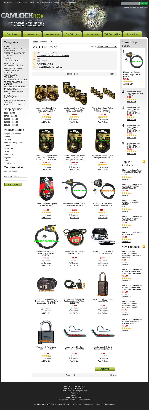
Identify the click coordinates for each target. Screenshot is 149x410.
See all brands (9, 163)
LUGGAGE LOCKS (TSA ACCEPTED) (53, 56)
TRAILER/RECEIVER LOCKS (49, 67)
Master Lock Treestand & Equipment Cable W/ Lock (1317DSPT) (74, 301)
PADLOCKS (42, 61)
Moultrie (7, 137)
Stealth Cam (8, 149)
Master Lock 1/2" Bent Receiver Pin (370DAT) (74, 348)
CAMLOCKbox (22, 16)
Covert (6, 152)
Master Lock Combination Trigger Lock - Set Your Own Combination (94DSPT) (46, 301)
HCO (6, 161)
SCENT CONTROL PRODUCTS (11, 76)
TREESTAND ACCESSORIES (15, 105)
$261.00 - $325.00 (11, 125)
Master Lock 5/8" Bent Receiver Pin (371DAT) (102, 348)
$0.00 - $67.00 (9, 113)
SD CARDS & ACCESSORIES (15, 79)
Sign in (56, 2)
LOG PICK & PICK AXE (13, 61)
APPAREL (8, 46)
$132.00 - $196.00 (11, 119)
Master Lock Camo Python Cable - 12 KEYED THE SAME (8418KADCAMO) (74, 158)
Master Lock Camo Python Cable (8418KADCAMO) (102, 157)
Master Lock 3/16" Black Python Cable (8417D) (102, 204)
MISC (39, 58)
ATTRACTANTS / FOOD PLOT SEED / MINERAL (15, 50)
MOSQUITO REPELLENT (14, 68)
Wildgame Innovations (12, 134)
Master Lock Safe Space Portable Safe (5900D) (103, 252)
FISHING (7, 58)
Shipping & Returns (67, 400)
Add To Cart (46, 122)
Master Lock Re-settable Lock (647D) (102, 300)
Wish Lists (34, 2)
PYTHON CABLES (45, 64)
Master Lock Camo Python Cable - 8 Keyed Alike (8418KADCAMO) (102, 110)
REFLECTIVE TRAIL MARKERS (12, 72)
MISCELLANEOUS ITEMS (14, 66)
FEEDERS (8, 56)
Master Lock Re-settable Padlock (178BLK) (46, 348)
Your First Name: (10, 171)
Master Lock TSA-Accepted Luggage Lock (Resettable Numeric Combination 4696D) (131, 304)
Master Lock (8, 155)
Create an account (68, 2)
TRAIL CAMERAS (11, 89)
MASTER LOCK (10, 63)
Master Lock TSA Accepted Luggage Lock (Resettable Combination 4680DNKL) (131, 254)
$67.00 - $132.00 (10, 116)
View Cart (46, 2)
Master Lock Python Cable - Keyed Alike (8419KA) (74, 204)
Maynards (7, 158)
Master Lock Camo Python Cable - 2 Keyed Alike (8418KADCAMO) (46, 110)
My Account (8, 2)
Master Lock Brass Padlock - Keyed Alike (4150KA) (135, 93)
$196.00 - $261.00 (11, 122)
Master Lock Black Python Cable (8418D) (46, 204)
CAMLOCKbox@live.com (77, 391)
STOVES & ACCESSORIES (14, 86)
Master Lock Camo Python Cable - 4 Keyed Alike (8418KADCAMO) (74, 110)
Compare (47, 120)
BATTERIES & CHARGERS (14, 53)
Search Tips (143, 7)
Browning (7, 140)
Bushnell (7, 146)
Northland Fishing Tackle (13, 143)
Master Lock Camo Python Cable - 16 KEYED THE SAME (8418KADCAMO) (46, 158)
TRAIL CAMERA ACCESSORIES (10, 97)
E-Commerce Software (92, 404)
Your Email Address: (11, 176)
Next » (113, 74)
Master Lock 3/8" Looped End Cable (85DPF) (74, 252)
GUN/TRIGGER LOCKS (47, 53)
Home (35, 41)
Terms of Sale (84, 400)
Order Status (22, 2)
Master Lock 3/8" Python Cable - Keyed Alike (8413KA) (46, 253)
